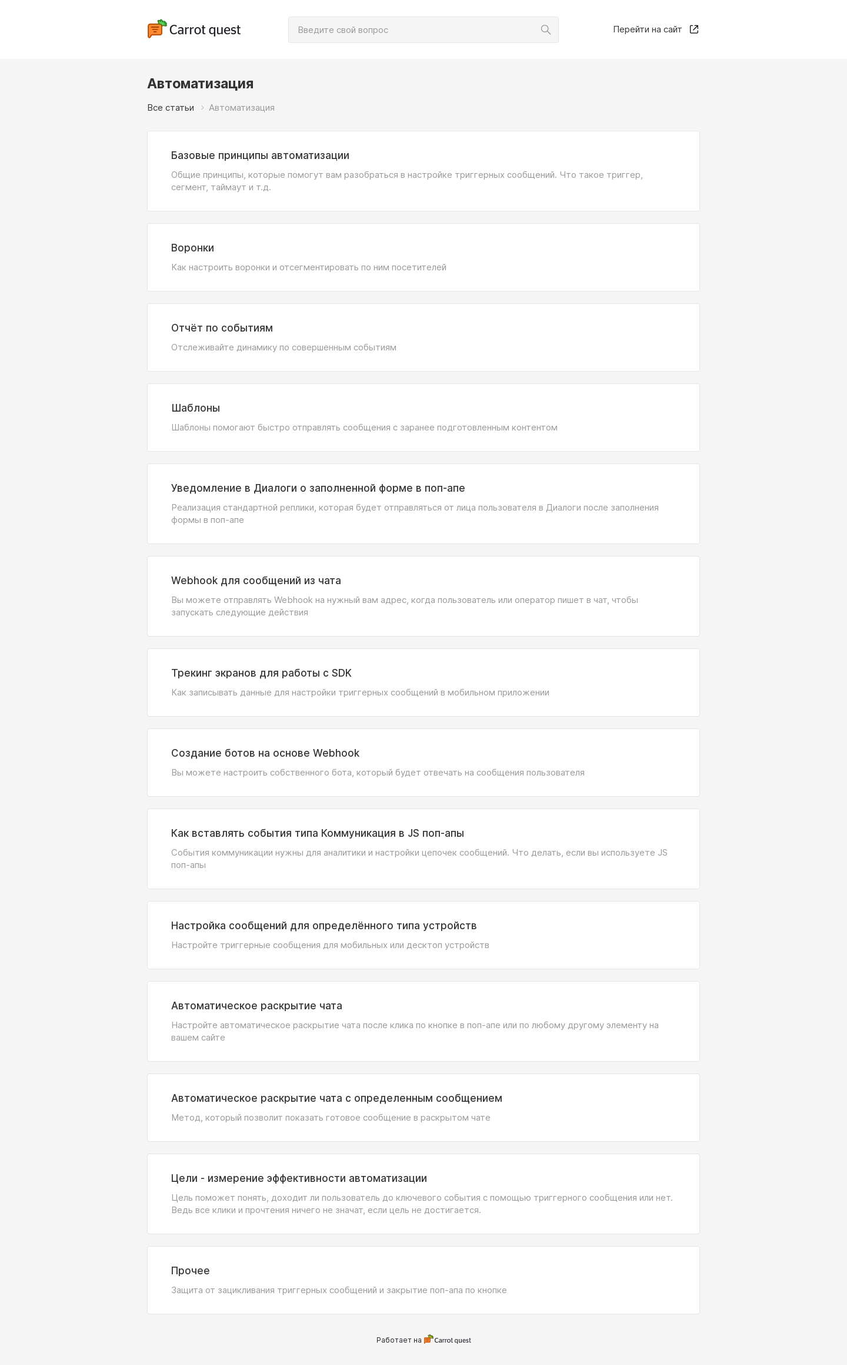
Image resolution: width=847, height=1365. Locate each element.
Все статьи (170, 107)
